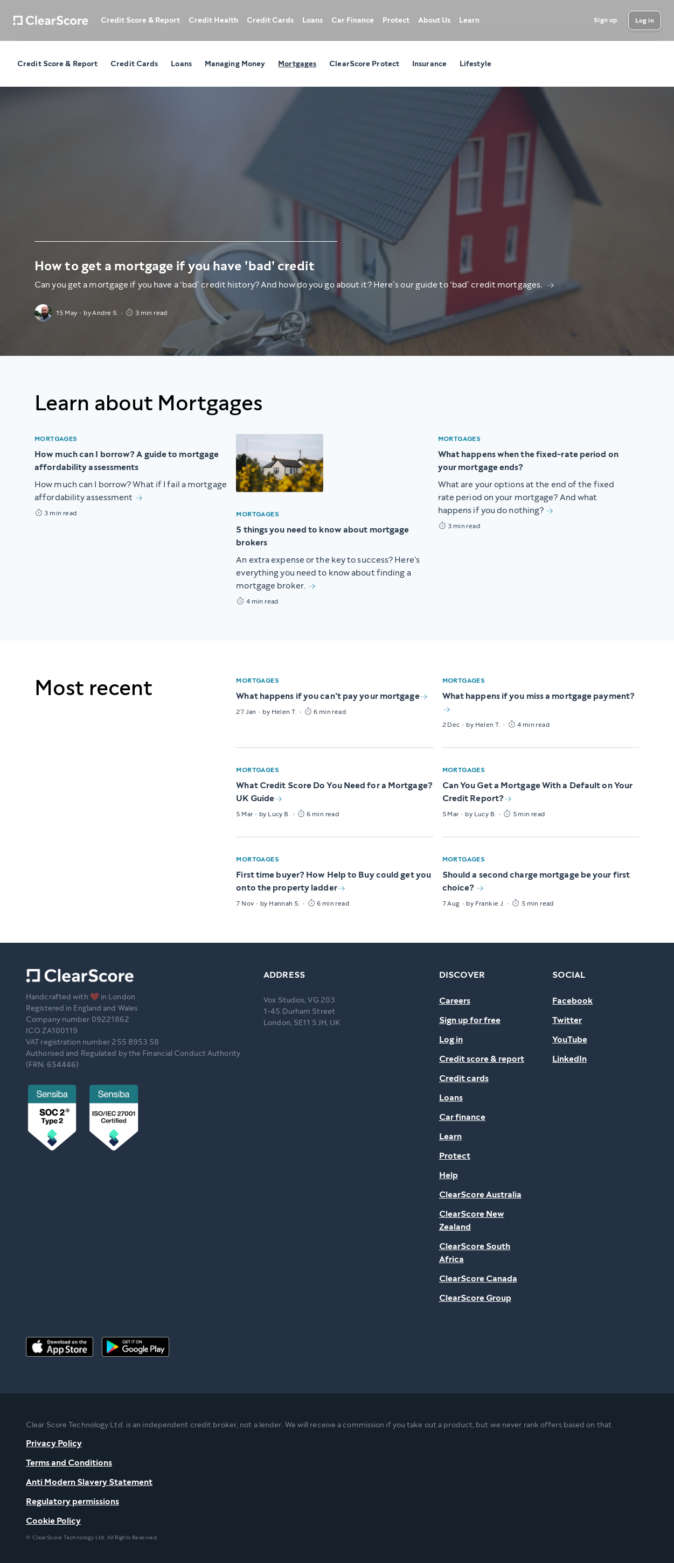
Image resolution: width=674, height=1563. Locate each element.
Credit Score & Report (140, 20)
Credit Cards (270, 20)
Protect (396, 20)
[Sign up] (605, 20)
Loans (312, 20)
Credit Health (213, 20)
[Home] (50, 20)
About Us (434, 20)
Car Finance (352, 20)
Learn (469, 20)
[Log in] (644, 20)
